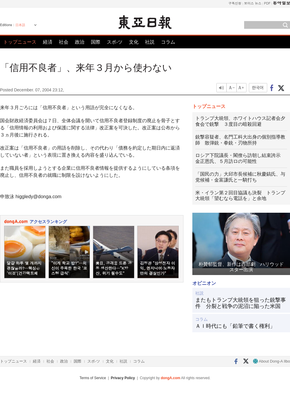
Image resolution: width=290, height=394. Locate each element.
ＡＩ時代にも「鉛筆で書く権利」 (235, 326)
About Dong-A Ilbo (271, 361)
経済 (47, 42)
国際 (95, 42)
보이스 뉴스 (253, 3)
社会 (63, 42)
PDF (267, 3)
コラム (168, 42)
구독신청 (234, 3)
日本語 (20, 25)
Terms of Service (93, 378)
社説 (149, 42)
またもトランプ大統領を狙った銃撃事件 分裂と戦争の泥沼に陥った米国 (240, 303)
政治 (79, 42)
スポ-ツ (115, 42)
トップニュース (19, 42)
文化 (133, 42)
